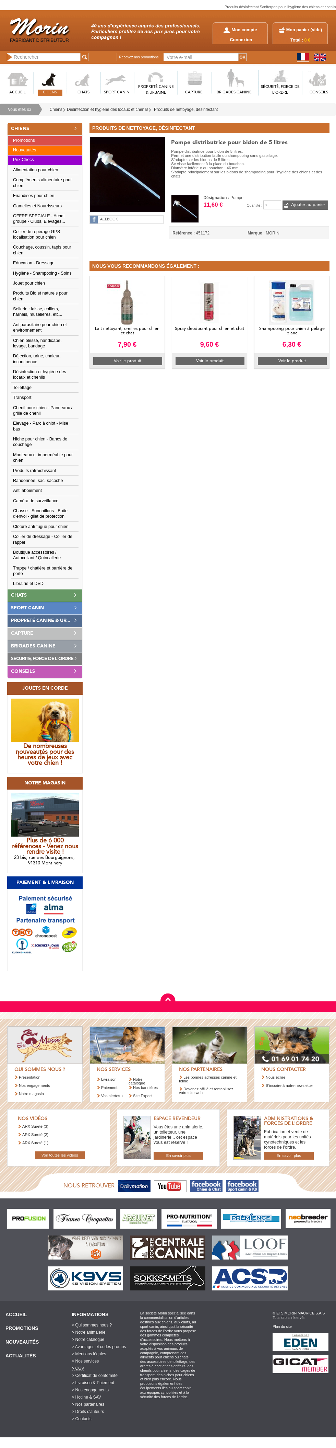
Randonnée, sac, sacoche (38, 480)
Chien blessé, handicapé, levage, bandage (37, 343)
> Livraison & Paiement (93, 1382)
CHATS (83, 92)
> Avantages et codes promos (99, 1346)
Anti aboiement (27, 490)
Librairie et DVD (28, 583)
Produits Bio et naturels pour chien (40, 296)
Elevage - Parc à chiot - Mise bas (40, 426)
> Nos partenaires (88, 1404)
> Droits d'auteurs (88, 1411)
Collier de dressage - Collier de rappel (42, 539)
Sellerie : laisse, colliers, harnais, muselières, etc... (37, 312)
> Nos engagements (90, 1390)
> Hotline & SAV (86, 1397)
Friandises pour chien (33, 195)
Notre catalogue (137, 1081)
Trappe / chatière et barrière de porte (42, 571)
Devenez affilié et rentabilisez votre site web (206, 1091)
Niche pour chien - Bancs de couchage (40, 442)
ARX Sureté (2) (35, 1135)
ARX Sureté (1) (35, 1143)
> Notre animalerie (88, 1332)
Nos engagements (34, 1085)
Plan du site (282, 1326)
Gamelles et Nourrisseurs (37, 206)
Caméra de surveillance (35, 500)
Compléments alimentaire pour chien (42, 182)
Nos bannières (145, 1087)
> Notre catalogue (88, 1339)
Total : (300, 40)
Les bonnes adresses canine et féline (208, 1079)
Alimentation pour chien (35, 170)
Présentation (29, 1077)
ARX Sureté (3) (35, 1126)
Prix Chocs (23, 159)
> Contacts (82, 1418)
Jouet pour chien (29, 283)
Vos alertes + (112, 1096)
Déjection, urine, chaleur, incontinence (37, 359)
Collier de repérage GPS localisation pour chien (36, 234)
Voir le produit (127, 361)
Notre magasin (31, 1094)
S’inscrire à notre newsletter (289, 1085)
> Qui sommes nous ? (92, 1325)
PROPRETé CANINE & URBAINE (156, 90)
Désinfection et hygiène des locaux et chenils (107, 109)
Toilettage (22, 387)
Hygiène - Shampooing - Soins (42, 273)
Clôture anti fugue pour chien (41, 526)
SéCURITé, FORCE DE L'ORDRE (280, 90)
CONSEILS (319, 92)
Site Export (142, 1096)
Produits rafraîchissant (34, 470)
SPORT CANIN (117, 92)
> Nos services (85, 1361)
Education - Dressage (34, 263)
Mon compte (240, 29)
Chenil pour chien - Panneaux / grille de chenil (42, 410)
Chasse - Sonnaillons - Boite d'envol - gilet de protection (40, 513)
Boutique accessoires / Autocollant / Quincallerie (37, 555)
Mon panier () (304, 29)
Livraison (109, 1079)
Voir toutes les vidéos (59, 1155)
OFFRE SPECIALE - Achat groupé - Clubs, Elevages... (39, 219)
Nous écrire (275, 1077)
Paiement (109, 1087)
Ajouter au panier (308, 205)
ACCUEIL (17, 92)
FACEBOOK (108, 219)
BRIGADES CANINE (234, 92)
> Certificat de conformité (95, 1375)
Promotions (24, 140)
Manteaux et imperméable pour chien (43, 457)
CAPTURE (194, 92)
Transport (22, 397)
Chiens (56, 109)
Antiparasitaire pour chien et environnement (40, 327)
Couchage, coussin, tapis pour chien (42, 250)
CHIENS (50, 92)
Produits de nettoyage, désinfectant (186, 109)
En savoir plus (178, 1155)
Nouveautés (24, 150)
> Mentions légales (89, 1354)
